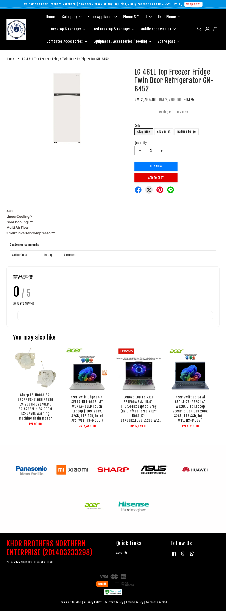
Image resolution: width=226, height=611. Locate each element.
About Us (122, 552)
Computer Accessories (67, 41)
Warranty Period (156, 602)
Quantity (140, 143)
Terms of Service (70, 602)
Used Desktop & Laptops (113, 29)
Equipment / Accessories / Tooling (122, 41)
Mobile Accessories (158, 29)
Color (138, 125)
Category (71, 17)
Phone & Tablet (137, 17)
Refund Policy (134, 602)
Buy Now (156, 166)
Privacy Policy (93, 602)
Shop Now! (193, 4)
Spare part (169, 41)
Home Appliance (102, 17)
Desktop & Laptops (68, 29)
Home (50, 17)
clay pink (143, 131)
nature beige (186, 131)
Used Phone (169, 17)
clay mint (164, 131)
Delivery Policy (114, 602)
